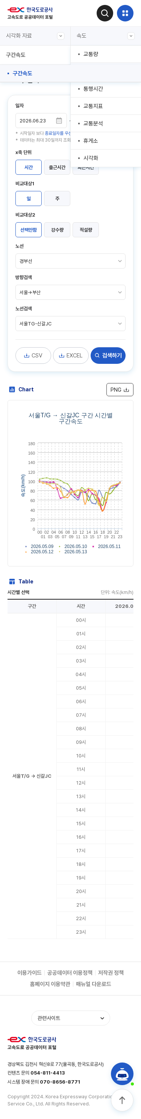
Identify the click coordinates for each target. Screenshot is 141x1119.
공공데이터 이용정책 (69, 972)
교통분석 (93, 123)
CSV (33, 355)
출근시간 (57, 167)
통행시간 (93, 88)
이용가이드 (29, 972)
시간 (28, 167)
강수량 (57, 230)
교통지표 (93, 106)
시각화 (90, 158)
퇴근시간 (85, 167)
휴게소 (90, 140)
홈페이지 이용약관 (50, 984)
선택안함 (28, 230)
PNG (120, 390)
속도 (106, 36)
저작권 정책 (111, 972)
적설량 (86, 230)
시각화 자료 (35, 36)
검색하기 (108, 355)
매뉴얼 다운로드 (93, 984)
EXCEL (71, 355)
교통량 (90, 54)
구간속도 (22, 73)
